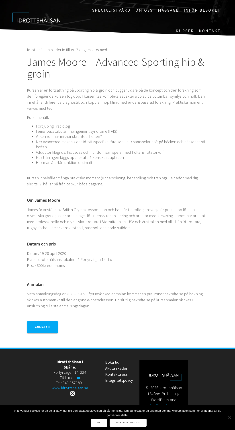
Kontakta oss (116, 374)
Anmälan (42, 327)
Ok (99, 423)
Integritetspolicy (119, 380)
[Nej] (229, 417)
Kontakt (210, 30)
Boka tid (112, 362)
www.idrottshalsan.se (70, 387)
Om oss (144, 10)
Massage (168, 10)
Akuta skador (116, 368)
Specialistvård (111, 10)
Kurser (185, 30)
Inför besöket (202, 10)
